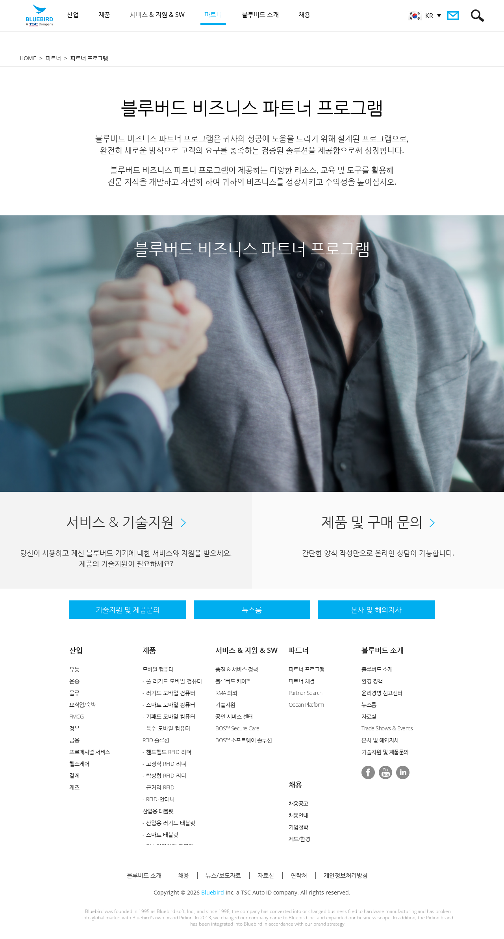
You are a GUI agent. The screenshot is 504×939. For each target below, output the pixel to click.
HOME (28, 58)
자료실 (368, 716)
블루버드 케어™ (232, 681)
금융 (74, 740)
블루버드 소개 (382, 650)
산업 (76, 650)
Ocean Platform (306, 704)
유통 (74, 669)
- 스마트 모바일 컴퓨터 (169, 704)
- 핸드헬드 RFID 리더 (167, 752)
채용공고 (298, 803)
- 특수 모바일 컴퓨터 (166, 728)
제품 (149, 650)
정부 (74, 728)
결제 (74, 775)
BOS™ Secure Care (237, 728)
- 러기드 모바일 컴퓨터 (169, 692)
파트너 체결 (302, 681)
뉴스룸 (368, 704)
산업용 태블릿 (158, 811)
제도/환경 (299, 839)
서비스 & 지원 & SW (246, 650)
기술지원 (225, 704)
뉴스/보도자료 (223, 875)
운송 (74, 681)
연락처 (299, 875)
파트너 (53, 58)
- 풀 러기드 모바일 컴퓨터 (172, 681)
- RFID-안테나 (159, 799)
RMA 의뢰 (226, 692)
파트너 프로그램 (306, 669)
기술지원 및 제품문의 (385, 752)
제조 (74, 787)
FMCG (76, 716)
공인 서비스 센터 (234, 716)
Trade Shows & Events (387, 728)
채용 (295, 784)
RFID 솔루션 (156, 740)
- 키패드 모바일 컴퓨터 (169, 716)
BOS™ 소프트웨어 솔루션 (243, 740)
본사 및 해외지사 (380, 740)
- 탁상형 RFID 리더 (164, 775)
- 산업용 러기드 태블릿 (169, 822)
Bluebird (212, 892)
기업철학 (298, 827)
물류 (74, 692)
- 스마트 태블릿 (160, 834)
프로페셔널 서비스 (89, 752)
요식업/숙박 (82, 704)
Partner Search (305, 692)
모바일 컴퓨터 (158, 669)
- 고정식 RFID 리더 (164, 763)
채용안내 (298, 815)
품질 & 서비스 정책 (236, 669)
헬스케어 (79, 763)
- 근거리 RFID (158, 787)
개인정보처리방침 (346, 875)
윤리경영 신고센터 (381, 692)
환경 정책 (372, 681)
